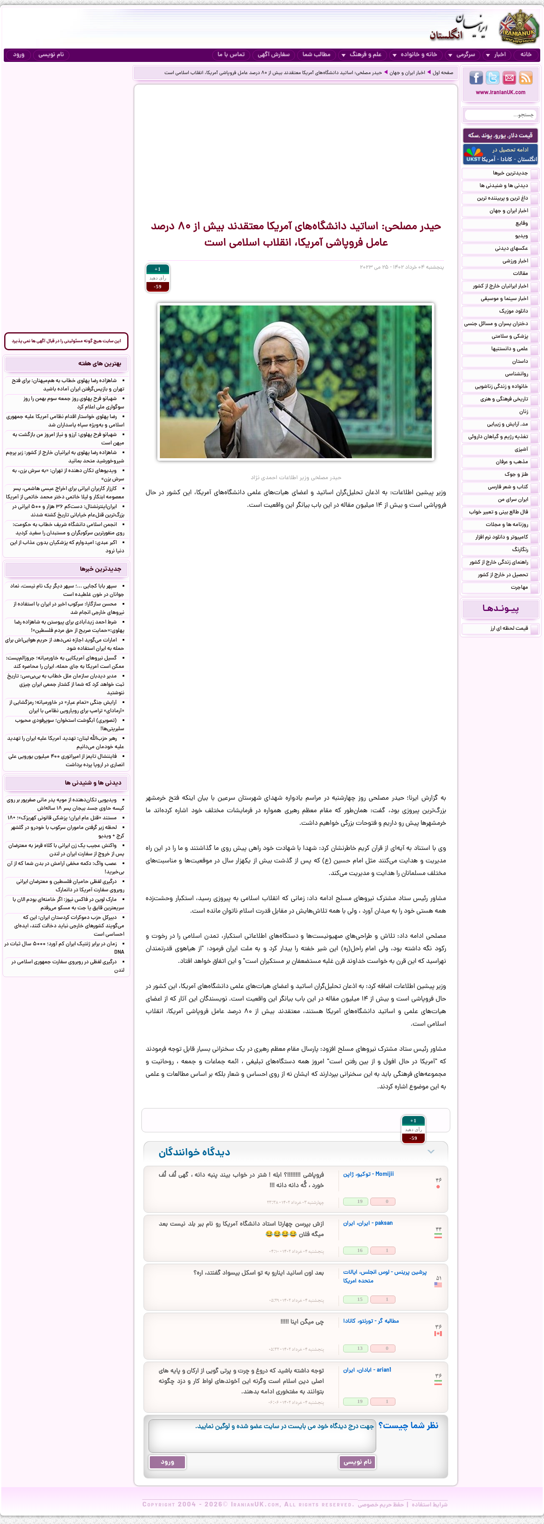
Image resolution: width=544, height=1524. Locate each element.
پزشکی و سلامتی (515, 337)
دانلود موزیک (518, 312)
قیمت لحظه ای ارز (514, 629)
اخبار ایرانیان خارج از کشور (505, 287)
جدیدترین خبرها (515, 174)
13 (360, 1348)
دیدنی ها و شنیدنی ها (509, 186)
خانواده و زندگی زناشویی (506, 387)
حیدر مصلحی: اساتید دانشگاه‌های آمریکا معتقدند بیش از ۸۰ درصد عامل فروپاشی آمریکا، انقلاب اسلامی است (273, 73)
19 (360, 1201)
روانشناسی (521, 375)
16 (360, 1250)
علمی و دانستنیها (514, 349)
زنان (528, 412)
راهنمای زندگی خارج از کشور (504, 563)
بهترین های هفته (99, 364)
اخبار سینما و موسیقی (509, 299)
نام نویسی (51, 55)
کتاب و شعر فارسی (513, 488)
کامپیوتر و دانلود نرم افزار (506, 538)
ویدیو (526, 236)
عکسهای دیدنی (516, 249)
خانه (526, 55)
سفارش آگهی (274, 55)
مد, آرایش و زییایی (512, 425)
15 (360, 1299)
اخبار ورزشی (520, 262)
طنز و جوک (521, 475)
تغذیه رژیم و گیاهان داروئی (503, 437)
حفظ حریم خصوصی (381, 1505)
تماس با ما (231, 55)
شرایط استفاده (430, 1505)
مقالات (525, 274)
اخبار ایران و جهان (407, 73)
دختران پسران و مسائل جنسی (501, 324)
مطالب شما (317, 55)
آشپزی (526, 450)
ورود (18, 55)
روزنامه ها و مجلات (512, 525)
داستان (525, 362)
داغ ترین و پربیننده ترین (507, 199)
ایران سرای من (518, 500)
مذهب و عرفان (517, 462)
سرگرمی (461, 55)
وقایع (527, 224)
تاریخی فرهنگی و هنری (509, 400)
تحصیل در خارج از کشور (508, 575)
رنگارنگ (525, 550)
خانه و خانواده (415, 55)
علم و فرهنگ (361, 55)
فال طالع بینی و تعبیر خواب (503, 513)
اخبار (496, 55)
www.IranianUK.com (501, 93)
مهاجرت (524, 588)
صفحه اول (443, 73)
